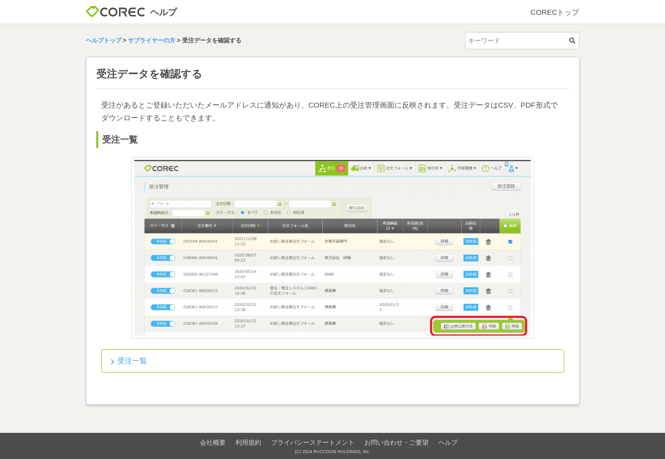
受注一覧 (132, 360)
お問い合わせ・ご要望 (396, 442)
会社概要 (213, 442)
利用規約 (248, 442)
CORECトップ (554, 12)
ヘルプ (448, 442)
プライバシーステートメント (312, 442)
